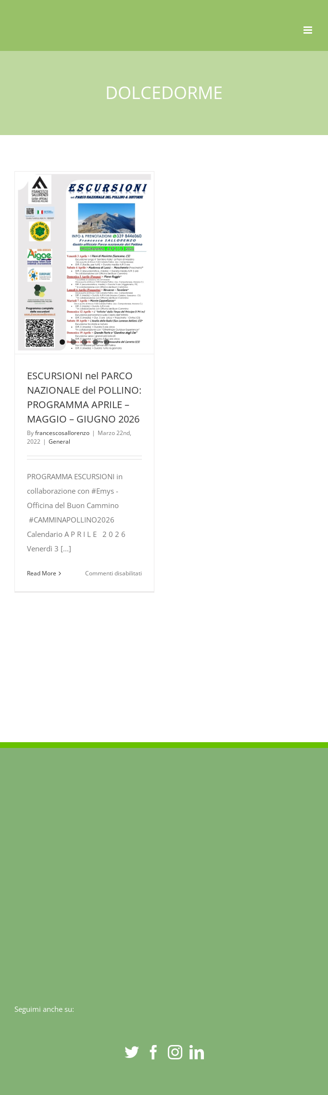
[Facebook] (153, 1052)
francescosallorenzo (62, 433)
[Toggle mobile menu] (308, 30)
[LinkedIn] (196, 1052)
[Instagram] (175, 1052)
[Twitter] (132, 1052)
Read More (41, 573)
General (59, 441)
